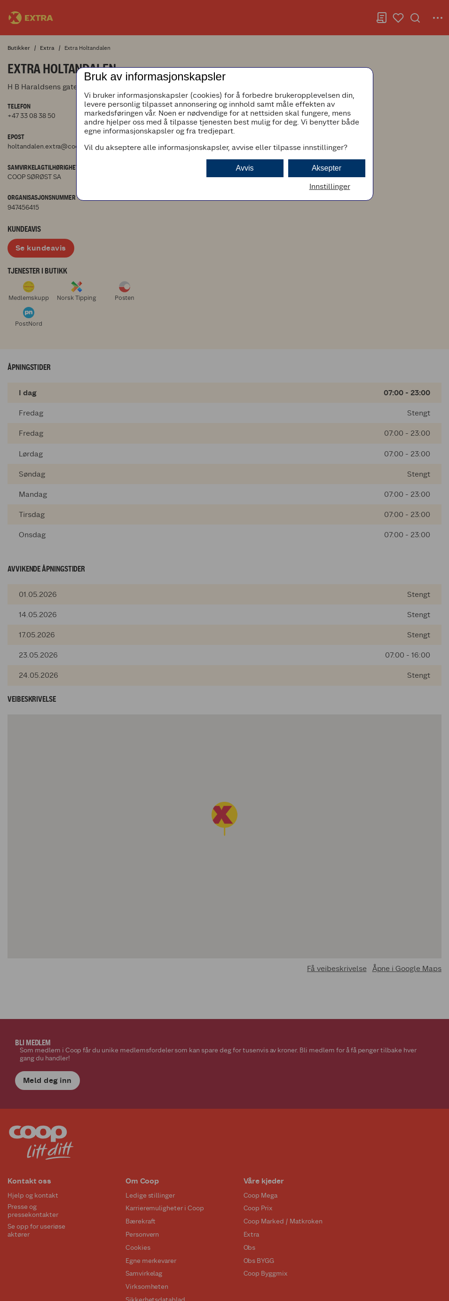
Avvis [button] (245, 168)
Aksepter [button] (326, 168)
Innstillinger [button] (329, 186)
